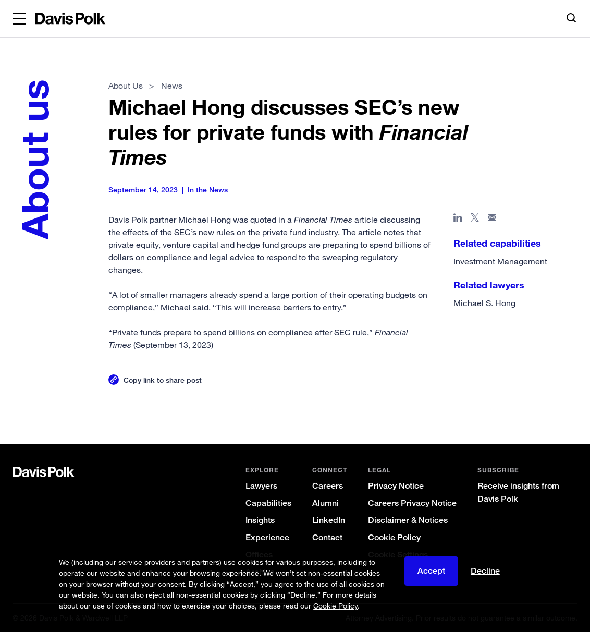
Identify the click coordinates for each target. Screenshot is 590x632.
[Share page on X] (475, 219)
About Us (126, 85)
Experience (267, 537)
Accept (431, 571)
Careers (327, 486)
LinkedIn (328, 520)
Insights (260, 520)
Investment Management (500, 261)
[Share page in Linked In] (457, 219)
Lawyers (261, 486)
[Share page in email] (492, 219)
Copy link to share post (163, 379)
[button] (19, 19)
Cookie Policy (394, 537)
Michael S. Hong (484, 303)
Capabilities (268, 503)
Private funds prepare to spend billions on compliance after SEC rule (240, 332)
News (171, 85)
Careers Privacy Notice (412, 503)
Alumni (325, 503)
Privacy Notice (396, 486)
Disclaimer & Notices (408, 520)
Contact (327, 537)
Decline (485, 571)
